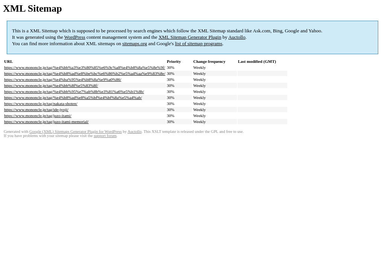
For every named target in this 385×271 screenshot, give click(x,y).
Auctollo (237, 37)
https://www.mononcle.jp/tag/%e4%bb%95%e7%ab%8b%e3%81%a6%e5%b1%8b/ (74, 91)
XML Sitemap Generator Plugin (190, 37)
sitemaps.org (134, 43)
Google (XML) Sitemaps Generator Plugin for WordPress (75, 131)
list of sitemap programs (198, 43)
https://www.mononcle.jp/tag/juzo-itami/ (37, 115)
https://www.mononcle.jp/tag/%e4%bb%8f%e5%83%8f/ (51, 85)
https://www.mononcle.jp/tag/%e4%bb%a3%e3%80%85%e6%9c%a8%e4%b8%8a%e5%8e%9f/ (84, 67)
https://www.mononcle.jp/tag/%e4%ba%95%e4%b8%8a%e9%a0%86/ (62, 79)
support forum (105, 136)
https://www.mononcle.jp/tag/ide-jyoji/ (36, 109)
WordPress (74, 37)
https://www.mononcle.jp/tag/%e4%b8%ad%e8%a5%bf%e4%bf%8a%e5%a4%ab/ (73, 97)
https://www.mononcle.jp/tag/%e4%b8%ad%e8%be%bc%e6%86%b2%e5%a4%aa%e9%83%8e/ (84, 73)
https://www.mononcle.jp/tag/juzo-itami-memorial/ (46, 121)
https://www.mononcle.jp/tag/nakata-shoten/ (40, 103)
